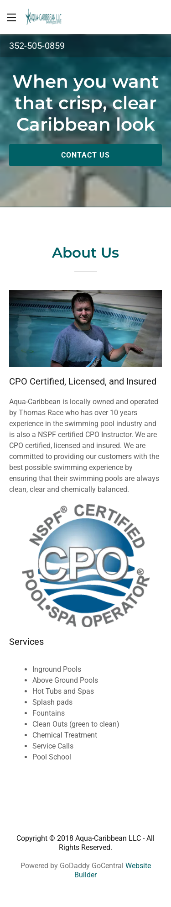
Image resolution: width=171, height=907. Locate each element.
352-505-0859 (37, 45)
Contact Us (85, 155)
